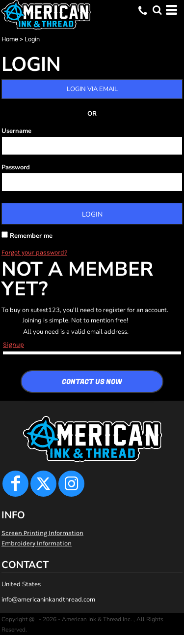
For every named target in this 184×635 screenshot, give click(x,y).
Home (9, 39)
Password (15, 167)
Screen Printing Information (42, 533)
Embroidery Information (36, 543)
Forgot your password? (34, 252)
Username (16, 131)
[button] (157, 10)
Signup (13, 344)
